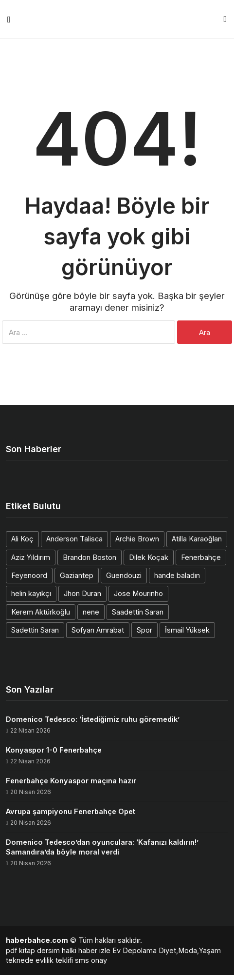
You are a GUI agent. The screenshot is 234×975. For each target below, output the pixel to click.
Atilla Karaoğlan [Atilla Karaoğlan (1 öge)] (197, 539)
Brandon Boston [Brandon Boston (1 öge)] (89, 557)
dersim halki (56, 950)
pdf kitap (20, 950)
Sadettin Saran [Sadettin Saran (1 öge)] (35, 630)
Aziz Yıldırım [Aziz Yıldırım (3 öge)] (30, 557)
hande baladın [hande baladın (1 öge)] (177, 575)
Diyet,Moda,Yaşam (190, 950)
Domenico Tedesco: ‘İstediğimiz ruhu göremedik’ (93, 719)
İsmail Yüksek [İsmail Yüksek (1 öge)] (187, 630)
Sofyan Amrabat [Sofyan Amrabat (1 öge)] (98, 630)
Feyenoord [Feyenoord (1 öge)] (29, 575)
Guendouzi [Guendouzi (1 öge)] (124, 575)
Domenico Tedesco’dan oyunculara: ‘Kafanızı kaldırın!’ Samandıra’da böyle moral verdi (102, 847)
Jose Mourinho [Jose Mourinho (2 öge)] (138, 593)
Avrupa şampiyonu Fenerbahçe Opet (70, 811)
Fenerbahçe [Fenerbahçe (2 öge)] (201, 557)
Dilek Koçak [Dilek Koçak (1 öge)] (148, 557)
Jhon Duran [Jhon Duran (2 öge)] (82, 593)
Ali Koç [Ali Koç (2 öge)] (22, 539)
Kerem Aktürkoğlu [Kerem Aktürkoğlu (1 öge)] (40, 612)
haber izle (94, 950)
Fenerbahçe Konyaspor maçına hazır (71, 780)
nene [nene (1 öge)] (91, 612)
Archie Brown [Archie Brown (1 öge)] (137, 539)
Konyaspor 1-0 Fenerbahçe (54, 750)
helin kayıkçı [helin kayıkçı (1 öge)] (31, 593)
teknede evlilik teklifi (39, 960)
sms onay (91, 960)
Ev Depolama (134, 950)
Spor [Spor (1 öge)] (144, 630)
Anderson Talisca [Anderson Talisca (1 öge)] (74, 539)
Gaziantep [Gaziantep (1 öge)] (76, 575)
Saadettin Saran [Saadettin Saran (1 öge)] (137, 612)
